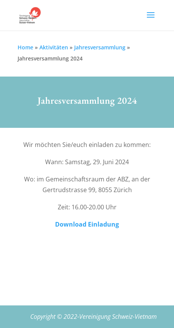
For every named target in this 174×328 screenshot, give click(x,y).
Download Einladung (87, 224)
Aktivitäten (53, 47)
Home (25, 47)
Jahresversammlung (99, 47)
